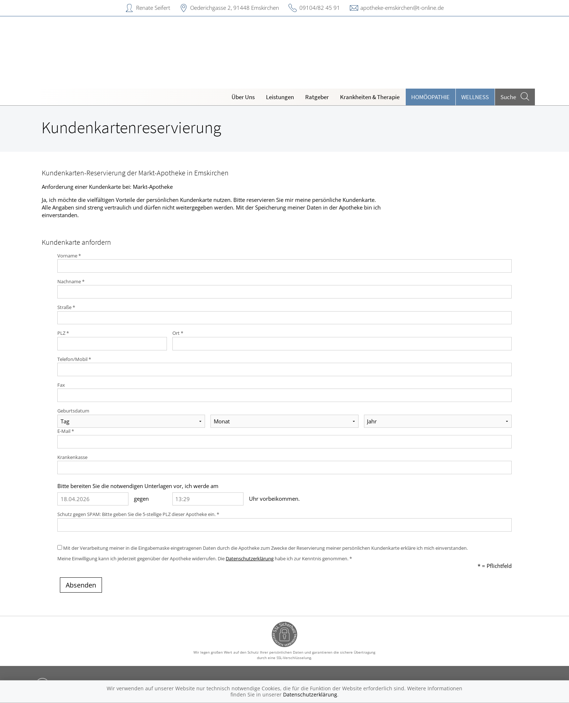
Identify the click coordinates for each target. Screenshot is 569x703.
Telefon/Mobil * (74, 359)
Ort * (177, 333)
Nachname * (71, 281)
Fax (61, 385)
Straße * (66, 307)
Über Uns (243, 97)
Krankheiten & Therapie (370, 97)
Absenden (81, 585)
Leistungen (280, 97)
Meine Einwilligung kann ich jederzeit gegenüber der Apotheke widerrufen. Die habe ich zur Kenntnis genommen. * (204, 558)
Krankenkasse (72, 457)
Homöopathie (430, 97)
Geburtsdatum (73, 410)
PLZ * (63, 333)
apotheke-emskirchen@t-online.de (402, 7)
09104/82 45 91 (319, 7)
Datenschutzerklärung (250, 558)
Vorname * (69, 255)
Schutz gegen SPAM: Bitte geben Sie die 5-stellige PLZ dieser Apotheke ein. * (138, 514)
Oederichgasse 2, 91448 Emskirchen (234, 7)
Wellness (475, 97)
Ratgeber (317, 97)
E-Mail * (65, 431)
